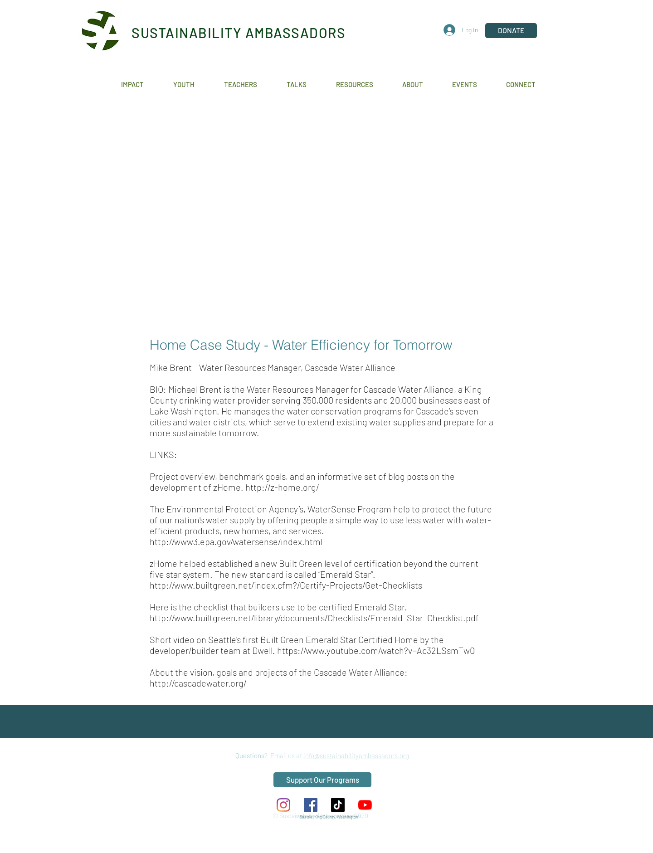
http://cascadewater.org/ (198, 683)
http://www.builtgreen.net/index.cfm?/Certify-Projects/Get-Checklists (286, 585)
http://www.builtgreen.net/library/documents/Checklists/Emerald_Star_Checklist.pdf (314, 617)
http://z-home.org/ (282, 487)
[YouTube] (365, 805)
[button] (140, 84)
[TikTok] (338, 805)
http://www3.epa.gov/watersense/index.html (236, 541)
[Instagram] (283, 805)
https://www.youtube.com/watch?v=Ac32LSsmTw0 (377, 650)
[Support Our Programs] (322, 779)
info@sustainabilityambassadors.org (356, 755)
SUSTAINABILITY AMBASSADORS (239, 32)
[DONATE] (511, 30)
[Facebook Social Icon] (310, 805)
